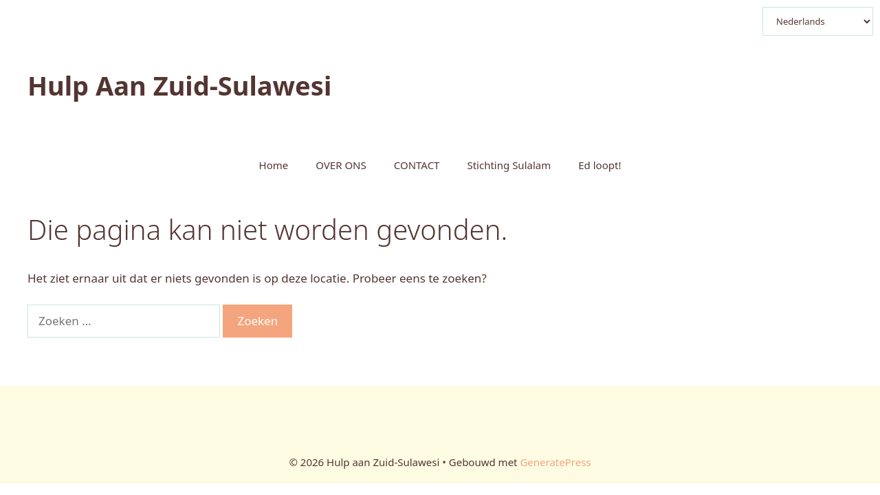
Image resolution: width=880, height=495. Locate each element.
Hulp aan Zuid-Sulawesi (179, 85)
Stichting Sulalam (509, 165)
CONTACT (417, 165)
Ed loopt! (599, 165)
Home (274, 165)
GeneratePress (555, 462)
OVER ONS (341, 165)
